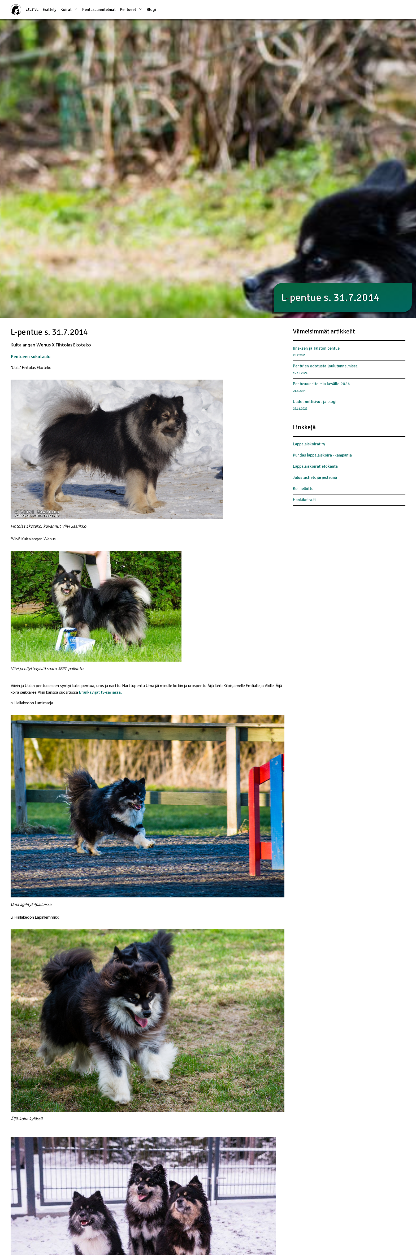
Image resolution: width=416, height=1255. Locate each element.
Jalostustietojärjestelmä (315, 477)
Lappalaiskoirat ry (309, 444)
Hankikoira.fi (304, 499)
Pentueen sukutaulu (30, 356)
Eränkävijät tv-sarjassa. (100, 692)
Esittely (49, 9)
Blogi (151, 9)
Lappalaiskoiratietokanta (315, 466)
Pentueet (131, 9)
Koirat (69, 9)
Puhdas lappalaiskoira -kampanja (322, 455)
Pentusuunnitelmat (99, 9)
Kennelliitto (303, 488)
